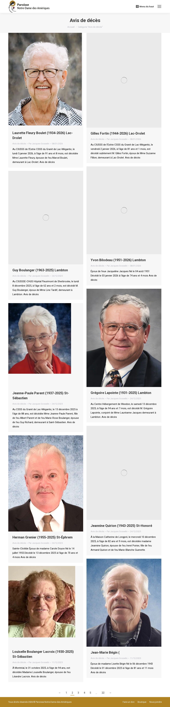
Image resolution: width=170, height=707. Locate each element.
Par (39, 143)
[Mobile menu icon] (159, 6)
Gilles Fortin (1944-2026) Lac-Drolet (118, 133)
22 (103, 692)
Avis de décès (19, 143)
